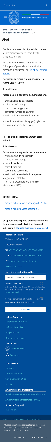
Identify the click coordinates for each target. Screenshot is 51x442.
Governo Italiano (9, 5)
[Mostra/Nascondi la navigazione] (5, 17)
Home (4, 29)
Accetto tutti (39, 437)
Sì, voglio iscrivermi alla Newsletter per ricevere (24, 298)
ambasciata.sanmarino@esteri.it (26, 255)
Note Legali (15, 292)
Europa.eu (12, 355)
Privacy (7, 292)
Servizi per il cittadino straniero (15, 32)
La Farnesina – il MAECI (16, 321)
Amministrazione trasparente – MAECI (22, 399)
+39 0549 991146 (17, 250)
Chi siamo (9, 368)
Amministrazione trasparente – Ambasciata (25, 394)
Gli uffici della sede (13, 266)
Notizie (8, 384)
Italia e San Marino (13, 373)
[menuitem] (46, 4)
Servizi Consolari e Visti (20, 29)
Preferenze (20, 437)
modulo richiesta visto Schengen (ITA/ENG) (26, 203)
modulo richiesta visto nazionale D (22, 209)
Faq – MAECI (11, 409)
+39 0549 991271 (36, 250)
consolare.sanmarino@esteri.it (32, 228)
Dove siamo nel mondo (15, 338)
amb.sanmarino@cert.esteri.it (24, 261)
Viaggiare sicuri (12, 332)
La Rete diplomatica (14, 327)
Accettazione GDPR (14, 283)
